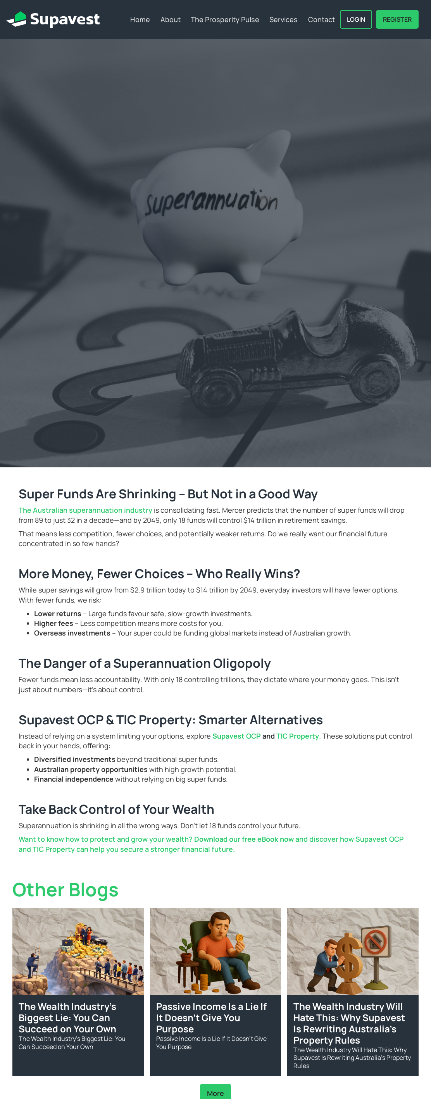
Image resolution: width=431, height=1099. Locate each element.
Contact (321, 19)
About (170, 19)
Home (140, 19)
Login (356, 19)
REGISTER (397, 19)
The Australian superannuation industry (85, 510)
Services (283, 19)
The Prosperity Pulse (225, 19)
